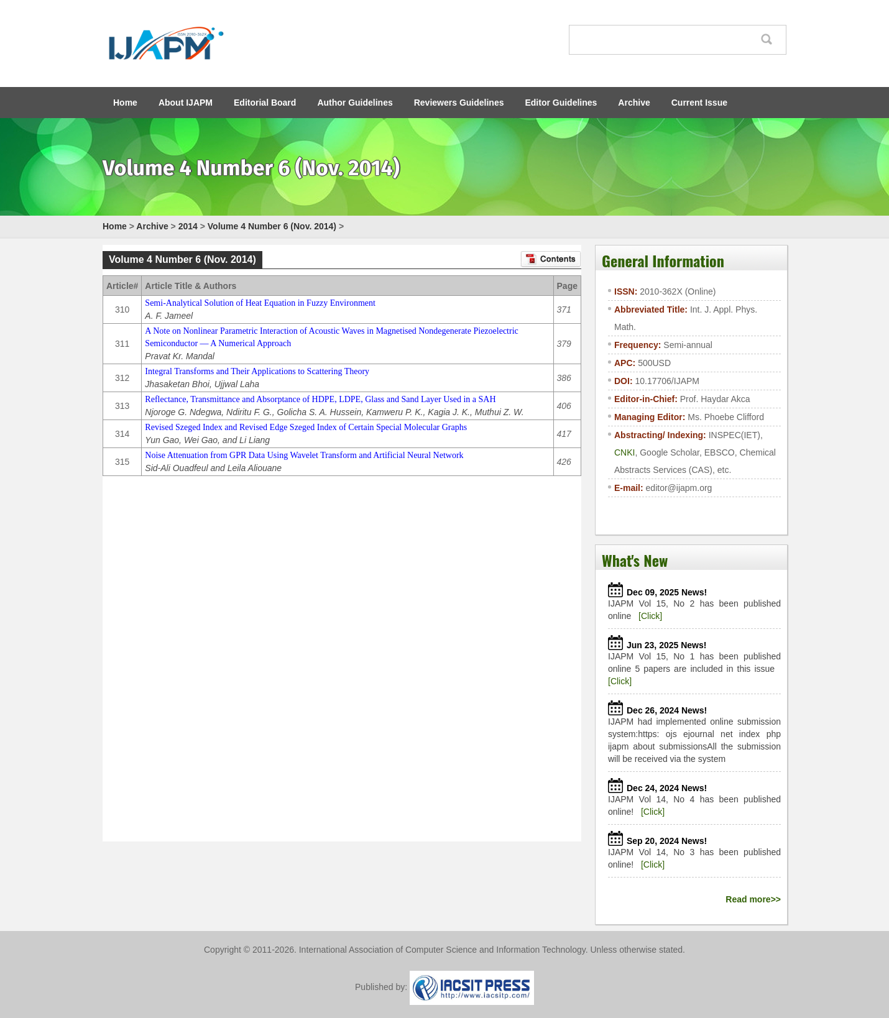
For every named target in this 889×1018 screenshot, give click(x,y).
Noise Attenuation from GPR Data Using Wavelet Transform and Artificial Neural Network (304, 455)
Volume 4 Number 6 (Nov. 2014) (272, 226)
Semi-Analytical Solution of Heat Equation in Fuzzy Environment (260, 303)
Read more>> (753, 899)
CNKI (624, 452)
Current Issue (699, 103)
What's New (635, 560)
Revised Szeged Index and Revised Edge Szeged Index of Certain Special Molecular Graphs (306, 427)
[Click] (650, 616)
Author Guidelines (354, 103)
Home (125, 103)
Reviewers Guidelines (459, 103)
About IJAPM (186, 103)
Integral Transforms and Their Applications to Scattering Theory (257, 371)
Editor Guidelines (561, 103)
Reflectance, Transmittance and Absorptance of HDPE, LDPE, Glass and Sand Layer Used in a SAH (320, 399)
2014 (188, 226)
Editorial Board (265, 103)
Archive (634, 103)
